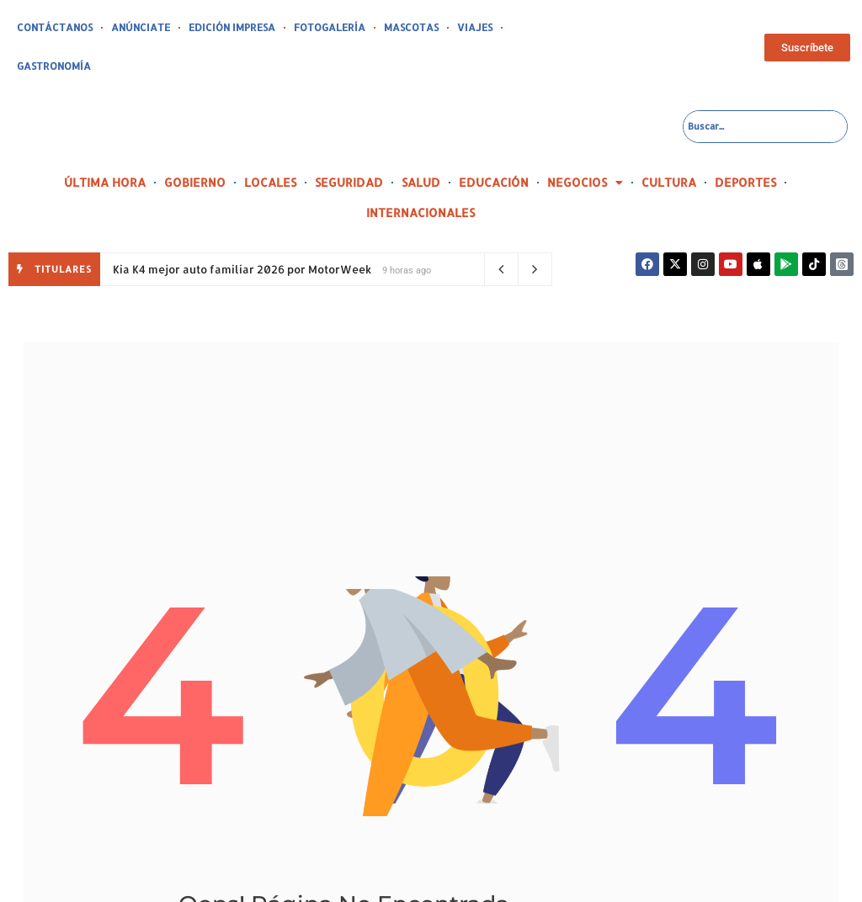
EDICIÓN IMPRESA (216, 28)
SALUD (421, 143)
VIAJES (441, 28)
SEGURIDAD (349, 143)
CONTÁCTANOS (51, 28)
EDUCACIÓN (494, 143)
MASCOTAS (382, 28)
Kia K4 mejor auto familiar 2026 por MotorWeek (242, 230)
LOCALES (270, 143)
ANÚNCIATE (131, 28)
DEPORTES (745, 143)
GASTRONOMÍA (509, 28)
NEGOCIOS (585, 144)
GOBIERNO (195, 143)
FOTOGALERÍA (306, 28)
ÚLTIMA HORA (105, 143)
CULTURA (668, 143)
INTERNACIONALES (420, 174)
